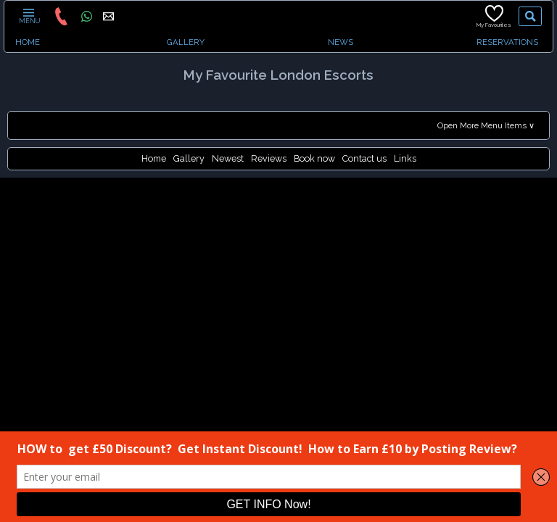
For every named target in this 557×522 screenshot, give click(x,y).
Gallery (189, 158)
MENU (28, 16)
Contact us (364, 158)
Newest (228, 158)
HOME (27, 42)
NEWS (340, 42)
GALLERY (186, 42)
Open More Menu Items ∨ (486, 125)
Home (153, 158)
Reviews (268, 158)
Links (405, 158)
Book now (314, 158)
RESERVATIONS (507, 42)
